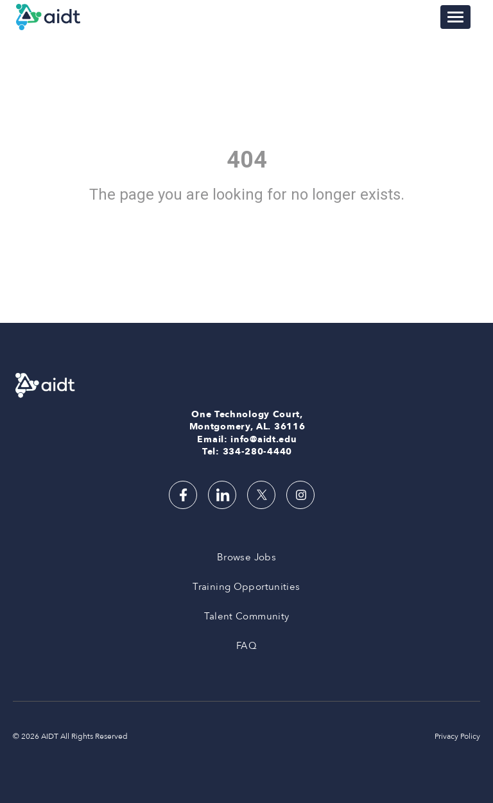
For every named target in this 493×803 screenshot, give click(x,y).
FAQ (246, 645)
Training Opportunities (246, 586)
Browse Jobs (246, 557)
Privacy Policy (457, 736)
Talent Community (247, 616)
